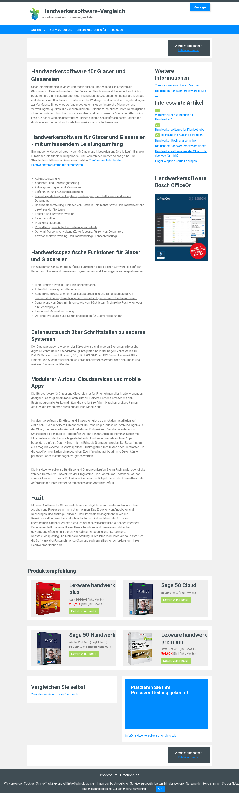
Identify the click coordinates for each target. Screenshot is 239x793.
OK (160, 789)
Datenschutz (129, 775)
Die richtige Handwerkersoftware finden (180, 146)
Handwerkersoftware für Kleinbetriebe (179, 129)
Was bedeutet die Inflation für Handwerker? (174, 117)
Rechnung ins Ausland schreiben (182, 135)
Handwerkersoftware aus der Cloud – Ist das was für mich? (181, 153)
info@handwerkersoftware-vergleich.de (150, 735)
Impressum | (109, 775)
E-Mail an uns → (188, 50)
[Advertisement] (96, 48)
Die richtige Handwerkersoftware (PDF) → (180, 93)
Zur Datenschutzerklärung (129, 789)
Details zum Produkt (84, 611)
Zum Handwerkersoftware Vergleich (178, 85)
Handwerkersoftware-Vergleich (83, 11)
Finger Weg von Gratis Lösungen (176, 161)
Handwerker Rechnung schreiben (176, 140)
